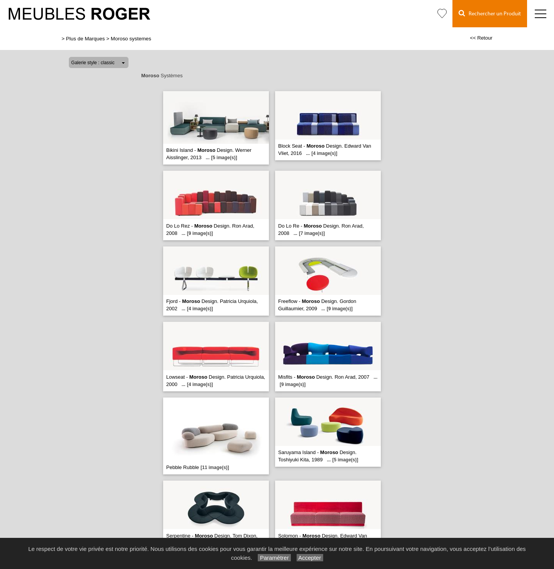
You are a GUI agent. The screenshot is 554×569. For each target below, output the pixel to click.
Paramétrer (274, 557)
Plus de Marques (85, 39)
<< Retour (481, 38)
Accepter (310, 557)
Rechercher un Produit (490, 13)
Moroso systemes (131, 39)
